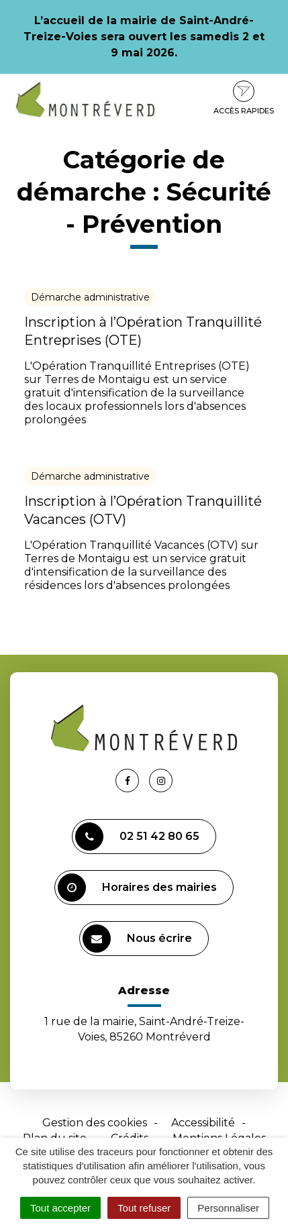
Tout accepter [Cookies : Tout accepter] (60, 1208)
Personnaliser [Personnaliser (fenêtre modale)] (228, 1208)
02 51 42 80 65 (137, 836)
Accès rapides (243, 98)
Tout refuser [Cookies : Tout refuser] (144, 1208)
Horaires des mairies (137, 887)
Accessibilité (203, 1122)
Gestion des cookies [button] (94, 1122)
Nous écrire (137, 938)
